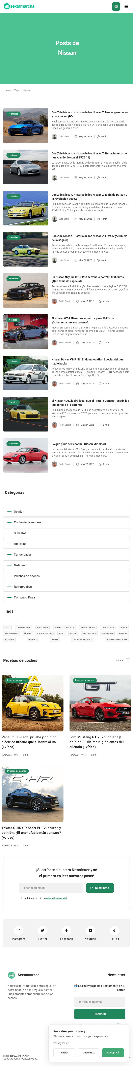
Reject (64, 1052)
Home (8, 90)
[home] (19, 6)
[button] (126, 6)
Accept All (113, 1052)
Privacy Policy (61, 1043)
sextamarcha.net (19, 1056)
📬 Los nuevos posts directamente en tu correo (99, 988)
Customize (89, 1052)
